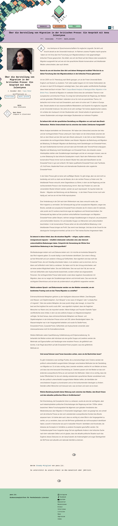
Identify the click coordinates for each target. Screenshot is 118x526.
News (59, 514)
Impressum (61, 516)
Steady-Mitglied (43, 466)
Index (60, 519)
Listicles (61, 511)
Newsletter (62, 502)
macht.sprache (69, 39)
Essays (60, 507)
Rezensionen (62, 504)
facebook (63, 497)
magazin (43, 26)
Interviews (49, 39)
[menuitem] (109, 27)
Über (74, 26)
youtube (62, 499)
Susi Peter (27, 91)
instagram (63, 494)
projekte (59, 26)
